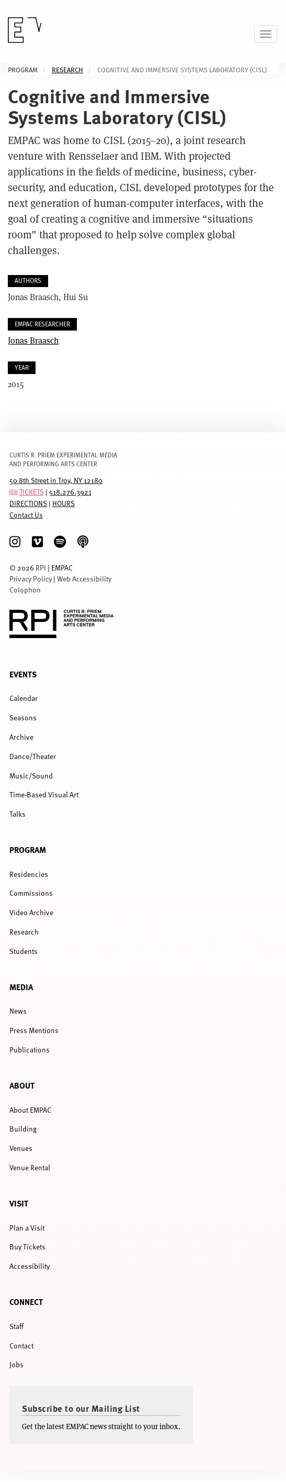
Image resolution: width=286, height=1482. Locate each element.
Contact (21, 1346)
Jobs (16, 1364)
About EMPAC (30, 1110)
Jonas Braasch (33, 340)
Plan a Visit (26, 1228)
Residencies (28, 874)
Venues (20, 1148)
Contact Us (26, 515)
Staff (16, 1326)
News (18, 1011)
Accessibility (29, 1266)
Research (67, 70)
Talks (17, 814)
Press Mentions (34, 1030)
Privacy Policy (30, 579)
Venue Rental (29, 1167)
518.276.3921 (70, 492)
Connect (26, 1302)
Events (23, 674)
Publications (29, 1050)
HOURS (63, 503)
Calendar (23, 698)
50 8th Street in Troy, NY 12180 (55, 480)
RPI (41, 568)
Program (27, 849)
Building (23, 1129)
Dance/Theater (32, 756)
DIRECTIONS (28, 503)
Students (23, 951)
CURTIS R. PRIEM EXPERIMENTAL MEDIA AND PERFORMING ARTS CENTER (63, 459)
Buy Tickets (27, 1247)
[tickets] (13, 492)
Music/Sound (31, 776)
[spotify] (60, 541)
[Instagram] (14, 541)
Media (21, 987)
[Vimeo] (37, 541)
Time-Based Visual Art (43, 794)
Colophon (25, 590)
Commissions (31, 893)
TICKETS (31, 492)
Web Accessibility (84, 579)
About (22, 1085)
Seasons (23, 717)
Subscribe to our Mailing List (81, 1408)
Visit (18, 1203)
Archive (21, 737)
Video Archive (31, 912)
